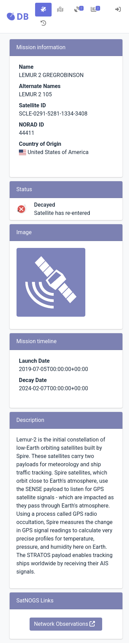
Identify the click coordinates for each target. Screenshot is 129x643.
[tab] (43, 10)
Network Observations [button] (64, 624)
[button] (18, 16)
